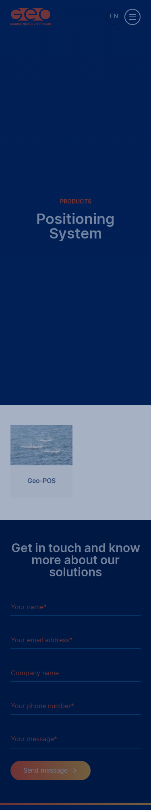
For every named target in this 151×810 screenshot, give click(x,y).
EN (114, 16)
